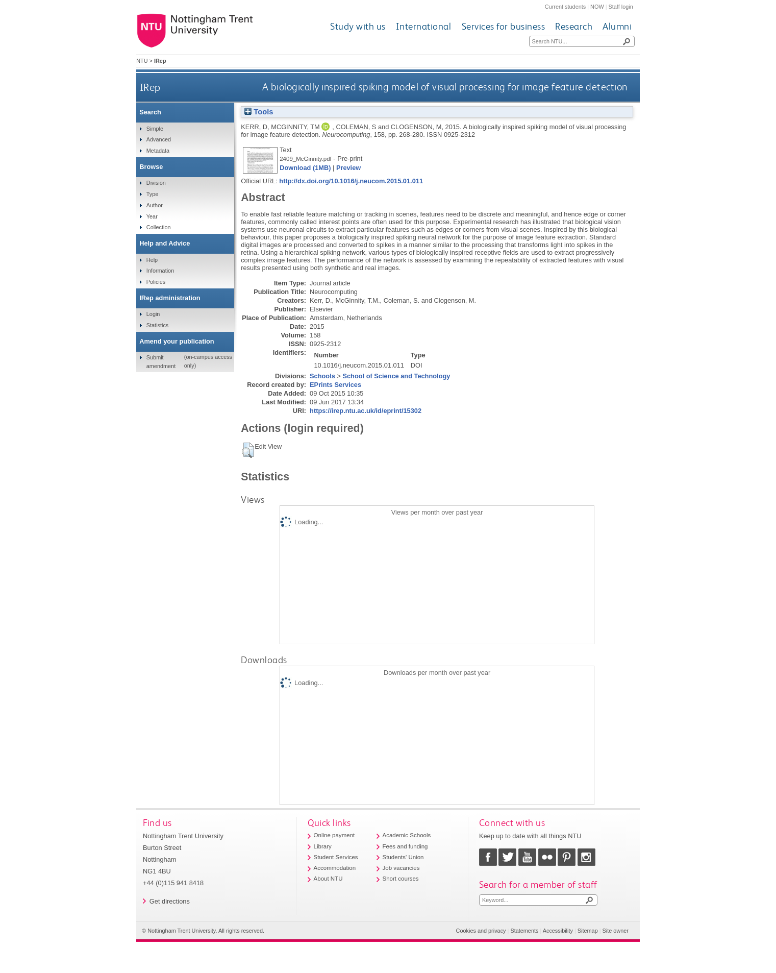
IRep (150, 87)
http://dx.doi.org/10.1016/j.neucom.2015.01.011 (351, 181)
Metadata (157, 151)
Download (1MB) (305, 168)
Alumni (617, 26)
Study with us (358, 26)
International (424, 26)
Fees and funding (405, 846)
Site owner (616, 931)
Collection (158, 227)
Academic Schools (407, 835)
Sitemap (588, 931)
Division (156, 183)
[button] (248, 450)
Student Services (336, 857)
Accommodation (335, 868)
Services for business (503, 26)
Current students (565, 7)
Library (323, 846)
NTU (141, 61)
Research (573, 26)
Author (154, 205)
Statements (524, 931)
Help (152, 260)
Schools (322, 376)
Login (153, 314)
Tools (258, 112)
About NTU (328, 878)
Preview (348, 168)
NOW (597, 7)
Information (160, 270)
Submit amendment (161, 361)
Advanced (158, 139)
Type (152, 194)
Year (152, 216)
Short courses (401, 878)
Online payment (334, 835)
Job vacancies (401, 868)
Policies (155, 282)
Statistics (157, 325)
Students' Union (403, 857)
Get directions (169, 901)
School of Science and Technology (396, 376)
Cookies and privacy (481, 931)
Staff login (621, 7)
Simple (154, 129)
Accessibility (558, 931)
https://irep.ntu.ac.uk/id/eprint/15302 (365, 411)
